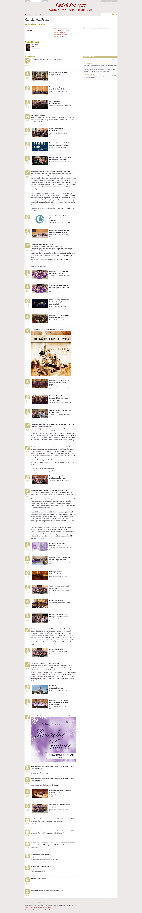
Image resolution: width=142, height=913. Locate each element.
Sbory (61, 10)
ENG (27, 1)
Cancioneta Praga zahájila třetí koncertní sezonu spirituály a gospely (59, 382)
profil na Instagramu (61, 32)
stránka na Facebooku (61, 34)
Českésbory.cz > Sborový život (63, 77)
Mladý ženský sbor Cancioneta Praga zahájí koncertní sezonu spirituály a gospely (58, 398)
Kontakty (31, 907)
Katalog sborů (29, 15)
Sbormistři (70, 10)
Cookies (49, 907)
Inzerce (35, 907)
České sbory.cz (71, 5)
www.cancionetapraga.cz (62, 30)
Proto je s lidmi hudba (56, 600)
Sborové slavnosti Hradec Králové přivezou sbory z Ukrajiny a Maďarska (59, 218)
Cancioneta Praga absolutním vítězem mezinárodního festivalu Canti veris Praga (59, 702)
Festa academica (37, 909)
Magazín (53, 10)
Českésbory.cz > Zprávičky (63, 222)
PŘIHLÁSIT (109, 1)
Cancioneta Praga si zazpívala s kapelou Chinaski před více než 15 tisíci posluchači (59, 302)
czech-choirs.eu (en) (46, 909)
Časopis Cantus (28, 909)
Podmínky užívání (42, 907)
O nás (89, 10)
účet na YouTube (60, 36)
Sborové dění (38, 15)
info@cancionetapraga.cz (62, 28)
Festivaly (81, 10)
